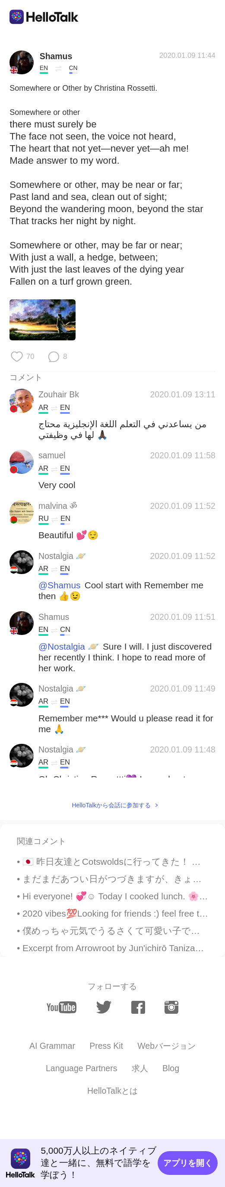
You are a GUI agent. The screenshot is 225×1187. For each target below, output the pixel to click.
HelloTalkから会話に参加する (111, 805)
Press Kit (106, 1046)
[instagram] (171, 1007)
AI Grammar (52, 1046)
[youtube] (61, 1007)
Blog (170, 1068)
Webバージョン (166, 1046)
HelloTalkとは (112, 1090)
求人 (140, 1068)
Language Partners (81, 1068)
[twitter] (103, 1007)
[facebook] (138, 1007)
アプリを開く (187, 1163)
